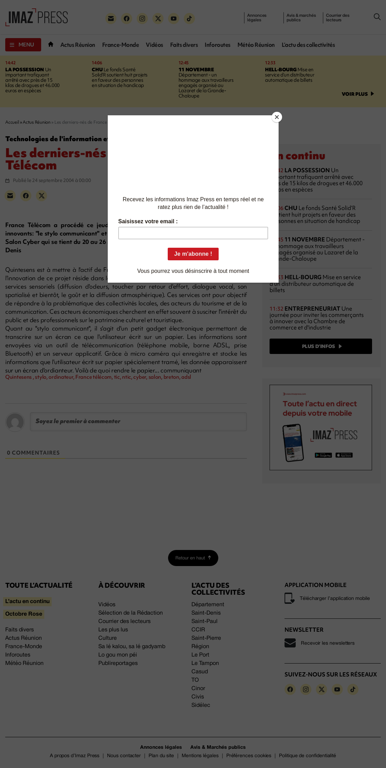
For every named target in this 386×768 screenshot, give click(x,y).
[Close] (277, 117)
